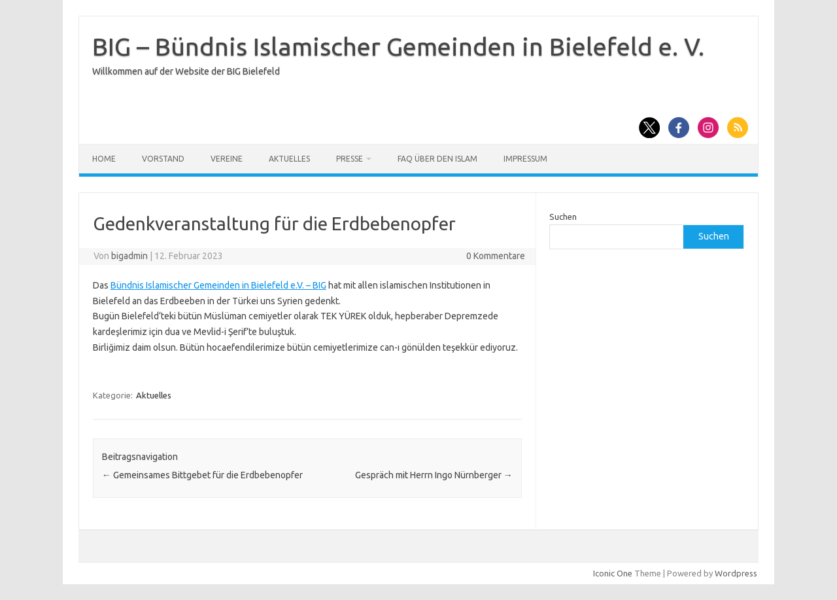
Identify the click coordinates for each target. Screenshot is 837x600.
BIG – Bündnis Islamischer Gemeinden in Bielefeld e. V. (398, 46)
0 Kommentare (495, 256)
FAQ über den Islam (437, 158)
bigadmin (129, 256)
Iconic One (612, 573)
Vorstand (163, 158)
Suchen (563, 216)
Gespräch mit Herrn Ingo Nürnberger (434, 475)
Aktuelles (289, 158)
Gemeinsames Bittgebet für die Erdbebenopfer (202, 475)
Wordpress (736, 573)
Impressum (525, 158)
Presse (349, 158)
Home (104, 158)
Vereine (227, 158)
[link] (218, 285)
